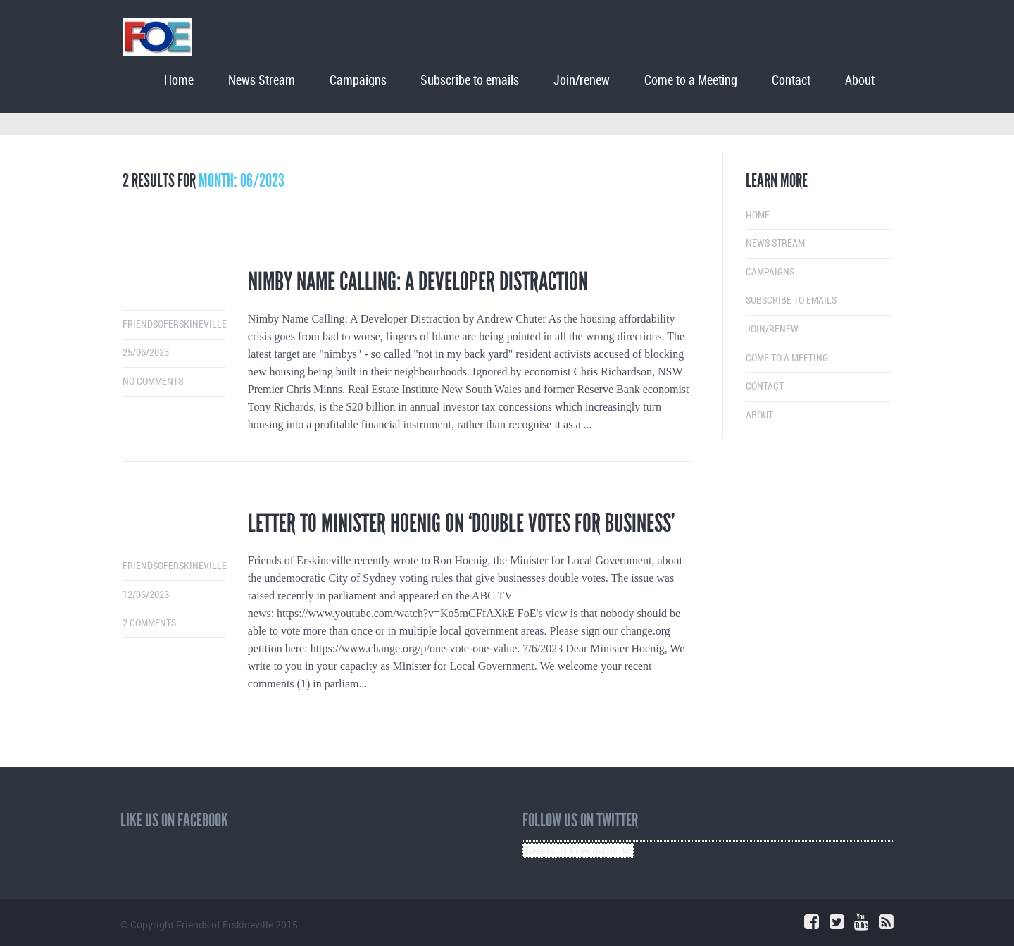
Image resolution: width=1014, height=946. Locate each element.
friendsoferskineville (175, 324)
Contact (791, 80)
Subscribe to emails (469, 80)
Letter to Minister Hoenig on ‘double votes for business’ (461, 523)
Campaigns (358, 80)
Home (179, 80)
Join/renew (581, 80)
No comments (153, 381)
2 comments (149, 623)
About (860, 80)
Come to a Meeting (690, 80)
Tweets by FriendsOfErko (578, 850)
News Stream (261, 80)
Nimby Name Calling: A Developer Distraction (418, 281)
